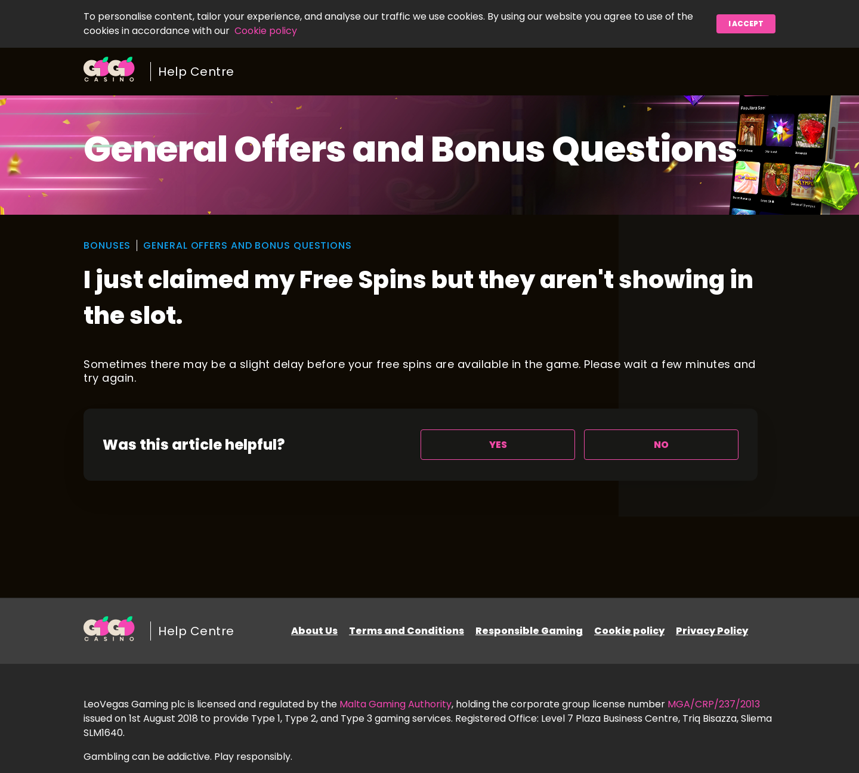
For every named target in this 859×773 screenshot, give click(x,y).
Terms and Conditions (406, 631)
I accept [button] (746, 23)
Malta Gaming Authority (395, 704)
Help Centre (196, 71)
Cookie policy (265, 31)
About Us (314, 631)
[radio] (498, 444)
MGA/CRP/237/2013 (714, 704)
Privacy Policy (712, 631)
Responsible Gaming (529, 631)
